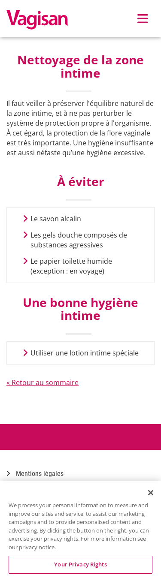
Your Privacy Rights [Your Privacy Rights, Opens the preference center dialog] (80, 564)
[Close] (150, 492)
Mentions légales (35, 474)
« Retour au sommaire (42, 382)
